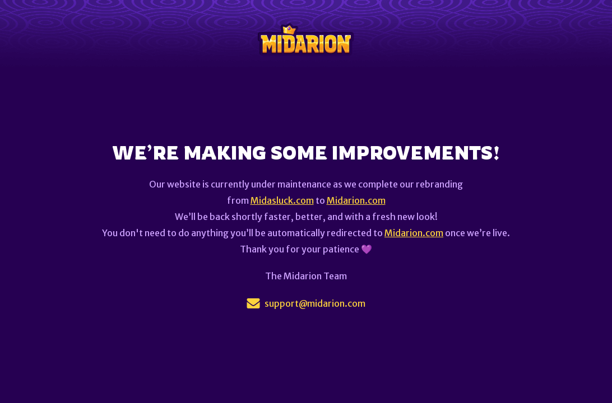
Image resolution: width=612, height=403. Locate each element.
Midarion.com (356, 200)
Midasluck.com (282, 200)
